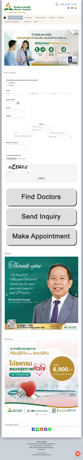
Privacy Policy (41, 449)
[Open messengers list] (78, 453)
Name (8, 90)
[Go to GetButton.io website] (77, 457)
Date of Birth (10, 100)
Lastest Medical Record (13, 155)
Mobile (9, 116)
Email (8, 108)
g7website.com (82, 449)
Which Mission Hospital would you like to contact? (22, 80)
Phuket (10, 85)
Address (41, 124)
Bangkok (10, 83)
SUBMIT (41, 178)
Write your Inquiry (12, 142)
